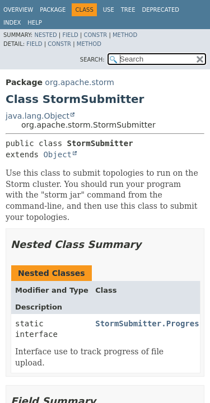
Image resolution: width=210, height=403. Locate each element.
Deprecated (160, 10)
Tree (128, 10)
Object (57, 154)
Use (108, 10)
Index (12, 23)
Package (53, 10)
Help (34, 23)
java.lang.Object (37, 115)
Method (125, 35)
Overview (18, 10)
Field (70, 35)
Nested (45, 35)
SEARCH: (92, 60)
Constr (95, 35)
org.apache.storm (79, 82)
